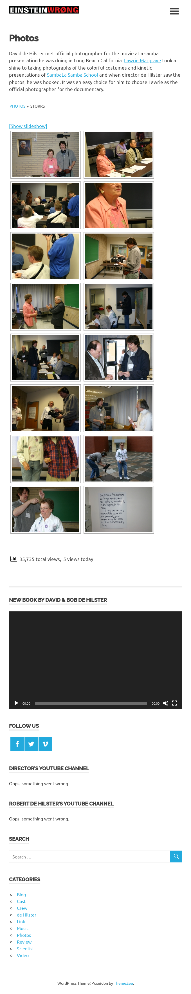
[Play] (16, 703)
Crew (22, 908)
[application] (95, 660)
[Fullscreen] (174, 703)
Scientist (25, 948)
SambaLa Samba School (72, 74)
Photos (17, 105)
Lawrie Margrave (142, 60)
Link (21, 921)
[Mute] (165, 703)
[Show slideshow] (28, 126)
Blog (21, 894)
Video (23, 955)
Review (24, 941)
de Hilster (26, 914)
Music (22, 928)
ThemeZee (123, 983)
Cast (21, 901)
